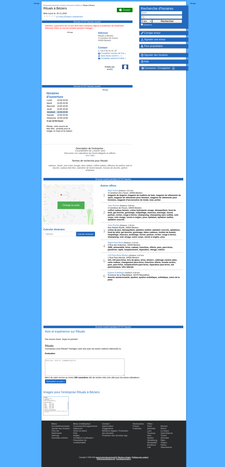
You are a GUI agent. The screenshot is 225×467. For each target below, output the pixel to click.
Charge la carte (71, 205)
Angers (164, 442)
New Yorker (113, 190)
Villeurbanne (166, 447)
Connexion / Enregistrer (155, 68)
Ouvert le (147, 25)
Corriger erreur (150, 33)
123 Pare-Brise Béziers (118, 255)
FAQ (75, 433)
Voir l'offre (90, 155)
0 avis (60, 16)
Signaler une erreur (153, 39)
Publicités (137, 428)
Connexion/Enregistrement (85, 426)
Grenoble (165, 438)
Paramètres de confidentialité (79, 441)
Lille (149, 447)
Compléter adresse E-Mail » (113, 58)
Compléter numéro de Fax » (113, 53)
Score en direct (80, 431)
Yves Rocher (113, 205)
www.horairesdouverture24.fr (106, 457)
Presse (136, 426)
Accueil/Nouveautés (61, 426)
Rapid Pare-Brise (115, 242)
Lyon (149, 431)
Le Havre (165, 431)
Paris (149, 426)
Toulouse (151, 433)
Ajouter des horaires (61, 428)
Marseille (151, 428)
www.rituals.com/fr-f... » (111, 56)
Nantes (150, 438)
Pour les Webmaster (57, 432)
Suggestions (107, 428)
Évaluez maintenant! (74, 16)
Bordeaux (151, 445)
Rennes (164, 426)
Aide (145, 61)
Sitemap (55, 435)
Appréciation (107, 426)
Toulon (164, 435)
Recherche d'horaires (157, 8)
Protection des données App (115, 435)
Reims (163, 428)
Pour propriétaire (152, 46)
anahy (110, 69)
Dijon (163, 440)
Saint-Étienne (167, 433)
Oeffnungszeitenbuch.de (106, 459)
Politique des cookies (140, 457)
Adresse (103, 33)
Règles (76, 435)
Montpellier (152, 442)
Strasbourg (152, 440)
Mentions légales (124, 457)
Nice (149, 435)
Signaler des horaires (154, 55)
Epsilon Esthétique (116, 272)
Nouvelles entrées (60, 438)
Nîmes (164, 445)
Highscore (77, 428)
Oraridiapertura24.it (123, 459)
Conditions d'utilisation (83, 438)
